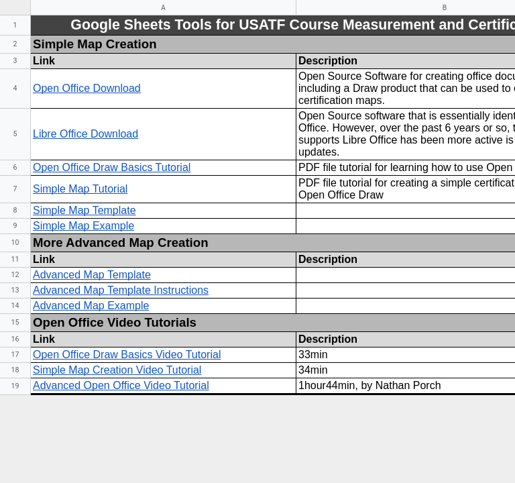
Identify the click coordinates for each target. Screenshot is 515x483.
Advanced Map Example (91, 305)
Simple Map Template (84, 210)
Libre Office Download (85, 134)
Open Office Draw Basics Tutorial (111, 167)
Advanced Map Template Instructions (121, 290)
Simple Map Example (83, 225)
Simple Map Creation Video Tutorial (117, 370)
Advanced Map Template (92, 274)
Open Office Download (87, 88)
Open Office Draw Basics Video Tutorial (127, 354)
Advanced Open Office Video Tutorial (121, 385)
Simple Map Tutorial (80, 189)
